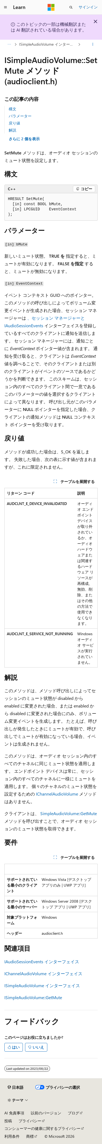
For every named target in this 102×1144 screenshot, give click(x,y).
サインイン (88, 7)
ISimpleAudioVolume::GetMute (33, 997)
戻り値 (14, 123)
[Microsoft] (51, 7)
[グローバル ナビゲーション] (5, 7)
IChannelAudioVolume (57, 794)
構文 (12, 108)
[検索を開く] (71, 7)
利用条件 (12, 1136)
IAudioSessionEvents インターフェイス (41, 961)
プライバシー (29, 1120)
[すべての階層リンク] (9, 44)
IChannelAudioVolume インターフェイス (43, 973)
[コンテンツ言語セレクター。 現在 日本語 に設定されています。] (15, 1087)
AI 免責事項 (14, 1112)
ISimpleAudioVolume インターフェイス (48, 44)
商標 (30, 1136)
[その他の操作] (93, 44)
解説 (12, 130)
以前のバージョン (46, 1112)
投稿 (8, 1120)
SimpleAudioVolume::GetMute (68, 813)
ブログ (73, 1112)
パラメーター (20, 116)
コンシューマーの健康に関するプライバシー (42, 1128)
